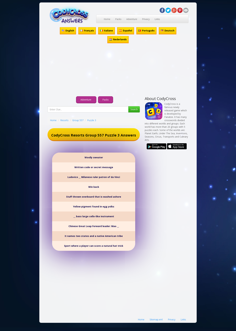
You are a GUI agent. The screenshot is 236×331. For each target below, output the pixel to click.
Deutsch (167, 30)
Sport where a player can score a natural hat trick (93, 245)
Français (87, 30)
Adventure (131, 19)
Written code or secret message (93, 167)
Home (107, 19)
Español (125, 30)
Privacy (146, 19)
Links (157, 19)
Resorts (64, 120)
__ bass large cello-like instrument (93, 216)
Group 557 (77, 120)
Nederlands (118, 39)
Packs (118, 19)
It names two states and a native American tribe (94, 236)
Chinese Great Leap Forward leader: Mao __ (94, 226)
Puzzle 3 (91, 120)
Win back (93, 186)
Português (146, 30)
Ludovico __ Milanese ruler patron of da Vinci (94, 177)
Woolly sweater (94, 157)
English (68, 30)
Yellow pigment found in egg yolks (93, 206)
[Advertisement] (118, 70)
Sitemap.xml (156, 319)
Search (134, 109)
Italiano (106, 30)
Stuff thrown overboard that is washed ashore (93, 196)
